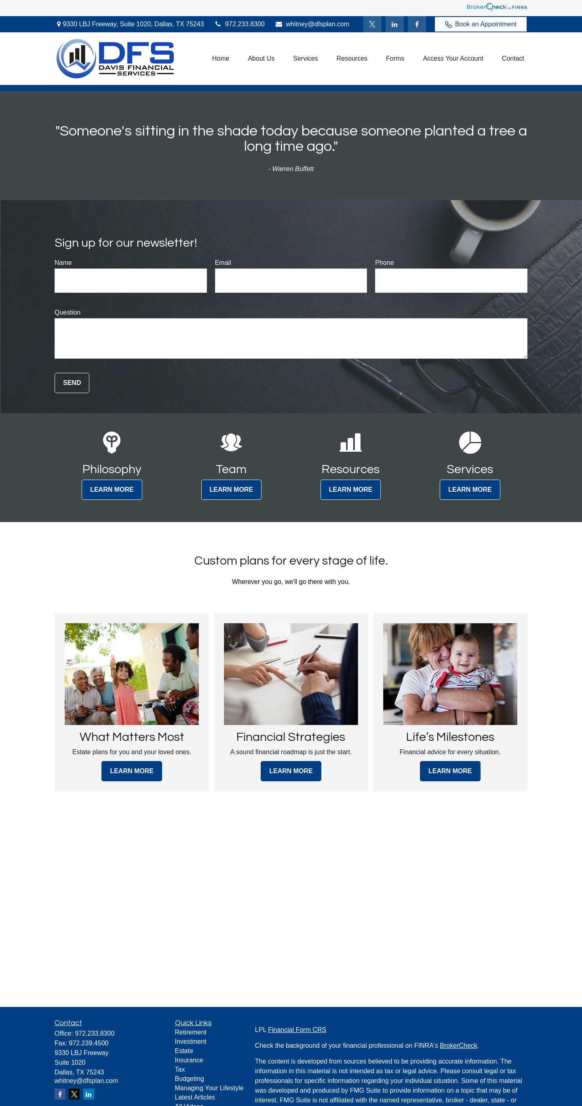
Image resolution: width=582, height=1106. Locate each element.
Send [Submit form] (72, 382)
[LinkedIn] (395, 24)
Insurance (189, 1060)
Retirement (191, 1032)
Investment (191, 1041)
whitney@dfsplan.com (312, 24)
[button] (221, 59)
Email (223, 262)
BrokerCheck (458, 1045)
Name (63, 262)
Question (67, 312)
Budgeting (189, 1078)
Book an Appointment (481, 24)
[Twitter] (372, 24)
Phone (384, 262)
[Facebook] (417, 24)
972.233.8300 (239, 24)
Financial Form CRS (297, 1029)
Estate (184, 1050)
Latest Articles (195, 1097)
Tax (180, 1069)
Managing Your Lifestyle (209, 1088)
